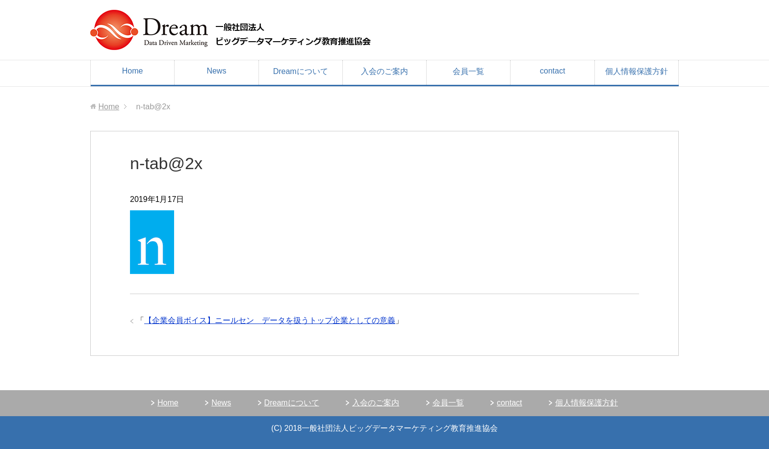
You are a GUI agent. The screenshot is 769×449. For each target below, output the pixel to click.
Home (132, 71)
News (216, 71)
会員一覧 (468, 71)
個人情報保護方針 (636, 71)
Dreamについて (300, 71)
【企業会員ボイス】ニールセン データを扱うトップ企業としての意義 (269, 320)
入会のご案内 (384, 71)
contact (552, 71)
